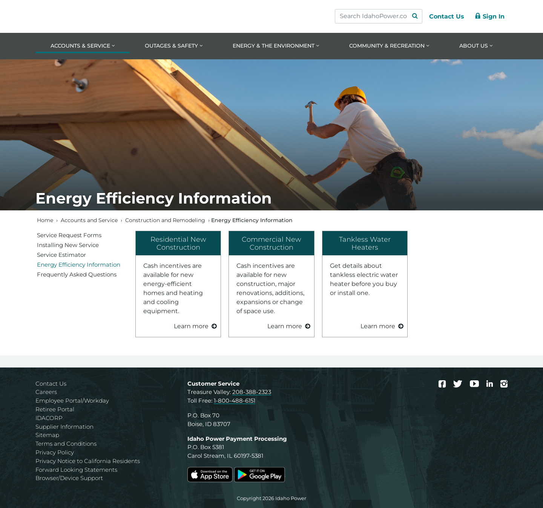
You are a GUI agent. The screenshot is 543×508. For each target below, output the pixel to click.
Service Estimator (61, 254)
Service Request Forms (69, 235)
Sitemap (47, 435)
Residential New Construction (178, 243)
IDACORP (49, 418)
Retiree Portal (54, 409)
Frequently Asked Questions (77, 274)
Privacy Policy (54, 452)
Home (45, 220)
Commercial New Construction (271, 243)
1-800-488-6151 (234, 400)
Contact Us (50, 383)
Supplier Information (64, 426)
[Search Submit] (414, 16)
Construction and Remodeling (165, 220)
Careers (46, 392)
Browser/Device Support (69, 478)
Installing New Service (68, 245)
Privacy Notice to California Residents (87, 461)
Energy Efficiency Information (78, 264)
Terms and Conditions (66, 443)
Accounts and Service (89, 220)
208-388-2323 (251, 392)
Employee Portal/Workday (72, 400)
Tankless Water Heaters (365, 243)
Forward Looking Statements (76, 469)
